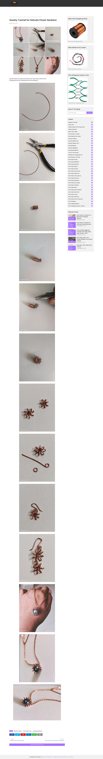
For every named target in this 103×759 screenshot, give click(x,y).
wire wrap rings (80, 187)
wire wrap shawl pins (80, 192)
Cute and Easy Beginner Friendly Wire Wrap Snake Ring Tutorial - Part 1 (84, 231)
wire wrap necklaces (80, 180)
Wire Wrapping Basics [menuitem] (22, 10)
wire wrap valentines (80, 196)
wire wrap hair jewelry (80, 171)
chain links (80, 124)
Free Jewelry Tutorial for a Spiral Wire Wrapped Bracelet (84, 216)
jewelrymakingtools (80, 150)
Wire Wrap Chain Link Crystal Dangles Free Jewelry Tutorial (84, 239)
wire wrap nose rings (80, 182)
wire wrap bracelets (80, 164)
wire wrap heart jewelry (80, 175)
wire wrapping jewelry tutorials (80, 206)
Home (10, 16)
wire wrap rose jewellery (80, 189)
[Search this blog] (77, 113)
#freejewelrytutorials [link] (14, 80)
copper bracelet (80, 129)
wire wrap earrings (80, 168)
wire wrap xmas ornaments (80, 199)
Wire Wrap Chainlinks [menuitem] (52, 10)
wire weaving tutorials (80, 157)
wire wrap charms (27, 731)
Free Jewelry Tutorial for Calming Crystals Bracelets (84, 223)
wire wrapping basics (80, 203)
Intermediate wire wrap (80, 136)
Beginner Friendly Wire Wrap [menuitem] (70, 10)
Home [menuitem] (12, 10)
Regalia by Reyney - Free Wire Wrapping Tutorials (57, 757)
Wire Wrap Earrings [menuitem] (37, 10)
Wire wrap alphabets (80, 161)
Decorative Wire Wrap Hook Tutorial (84, 245)
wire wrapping (80, 201)
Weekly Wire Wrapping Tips (80, 154)
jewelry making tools (80, 143)
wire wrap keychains (80, 178)
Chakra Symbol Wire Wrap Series (80, 127)
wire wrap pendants (17, 16)
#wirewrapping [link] (34, 80)
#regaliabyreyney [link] (25, 80)
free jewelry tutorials (80, 134)
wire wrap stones (80, 159)
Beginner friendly (17, 731)
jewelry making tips (80, 140)
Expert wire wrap (80, 131)
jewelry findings (80, 138)
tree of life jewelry (80, 152)
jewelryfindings (80, 145)
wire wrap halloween (80, 173)
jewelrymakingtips (80, 147)
